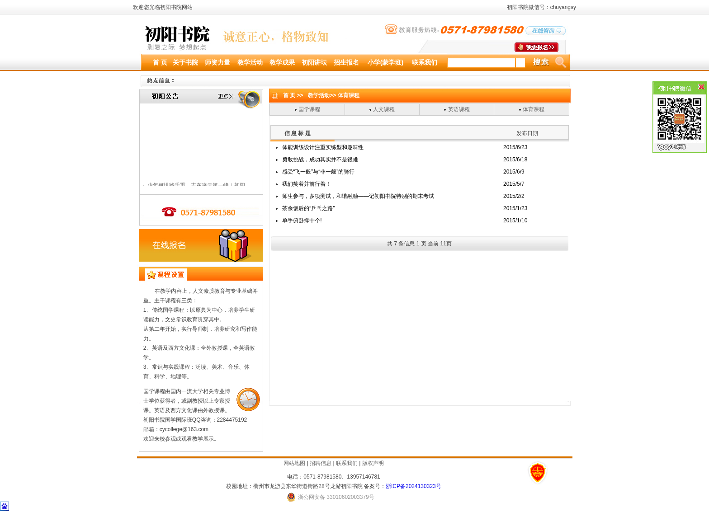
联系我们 (347, 463)
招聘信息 (320, 463)
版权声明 (373, 463)
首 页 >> (293, 95)
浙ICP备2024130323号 (413, 486)
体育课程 (533, 109)
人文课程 (384, 109)
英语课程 (459, 109)
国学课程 (309, 109)
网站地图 (294, 463)
